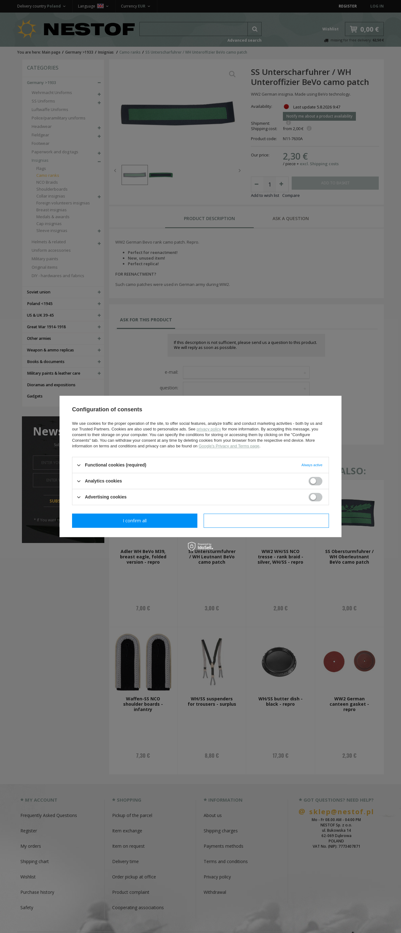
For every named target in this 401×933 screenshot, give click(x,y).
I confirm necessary (135, 521)
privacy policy (208, 429)
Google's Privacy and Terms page (229, 446)
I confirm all (266, 521)
